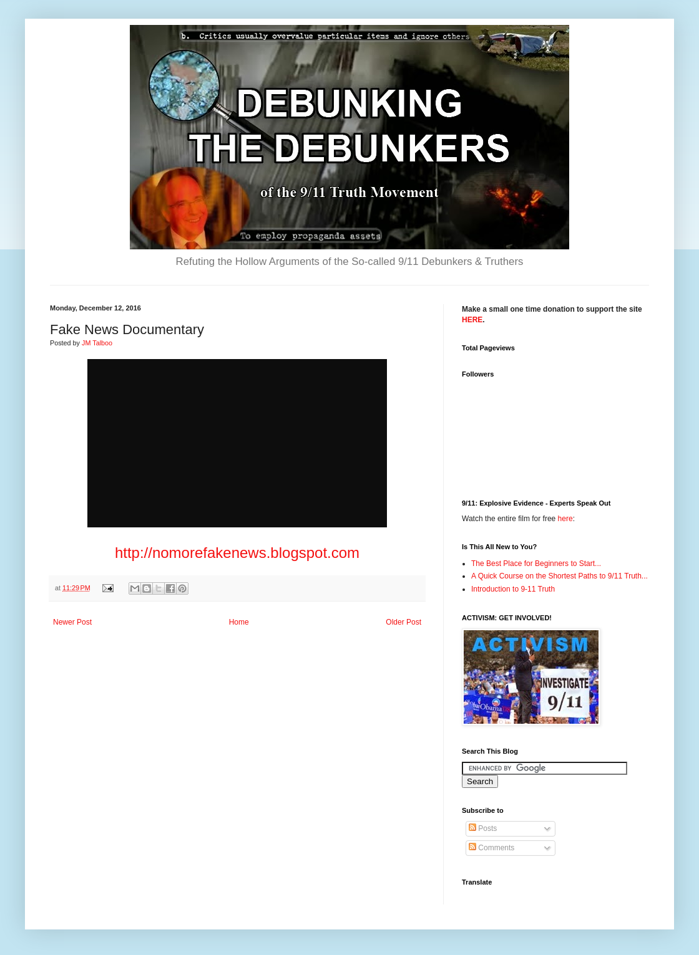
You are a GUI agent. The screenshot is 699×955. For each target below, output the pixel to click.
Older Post (403, 622)
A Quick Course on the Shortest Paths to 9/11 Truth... (559, 576)
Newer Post (72, 622)
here (565, 518)
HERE (472, 319)
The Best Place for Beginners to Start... (536, 563)
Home (239, 622)
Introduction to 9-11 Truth (513, 589)
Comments (491, 847)
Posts (483, 828)
